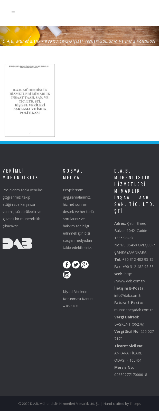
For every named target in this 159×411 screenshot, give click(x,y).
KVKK (50, 41)
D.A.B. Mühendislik (22, 41)
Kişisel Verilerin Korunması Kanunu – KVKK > (79, 298)
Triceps (135, 403)
